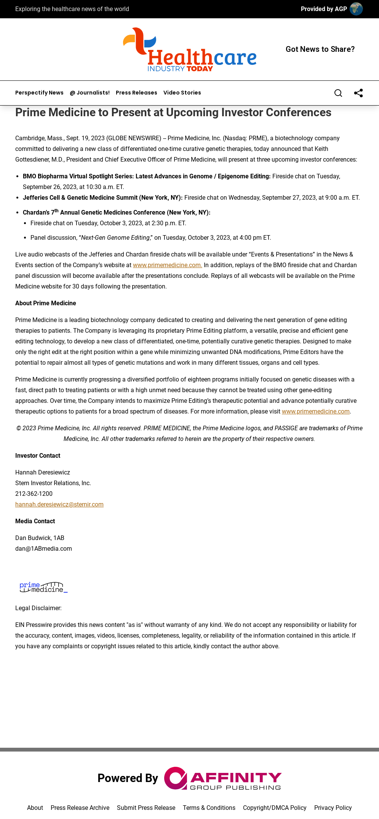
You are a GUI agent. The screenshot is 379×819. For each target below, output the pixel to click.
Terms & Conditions (209, 807)
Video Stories (182, 93)
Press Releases (136, 93)
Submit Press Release (146, 807)
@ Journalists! (90, 93)
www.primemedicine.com (316, 411)
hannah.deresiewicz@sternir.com (59, 504)
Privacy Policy (333, 807)
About (35, 807)
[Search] (338, 93)
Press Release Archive (80, 807)
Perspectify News (39, 93)
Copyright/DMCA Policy (275, 807)
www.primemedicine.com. (167, 265)
